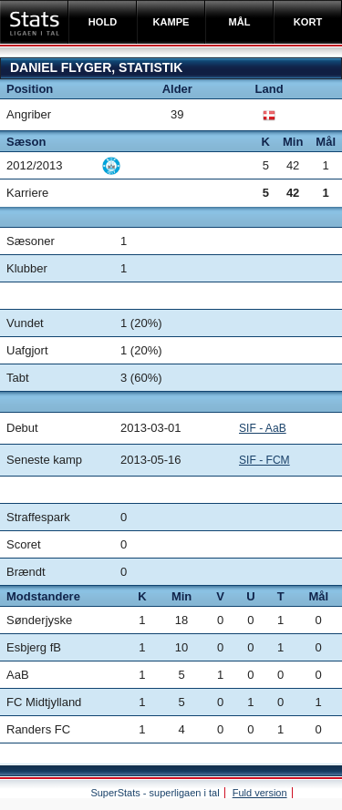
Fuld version (260, 792)
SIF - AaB (262, 428)
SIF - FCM (264, 460)
